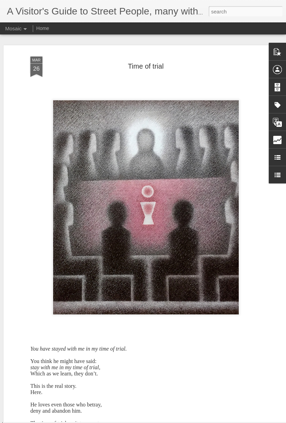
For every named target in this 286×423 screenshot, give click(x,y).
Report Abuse (184, 419)
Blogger (164, 419)
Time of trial (146, 47)
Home (42, 28)
